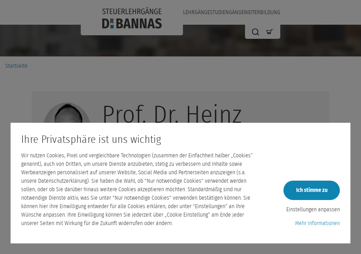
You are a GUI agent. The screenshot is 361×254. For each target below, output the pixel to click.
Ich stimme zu (312, 190)
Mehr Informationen (317, 223)
